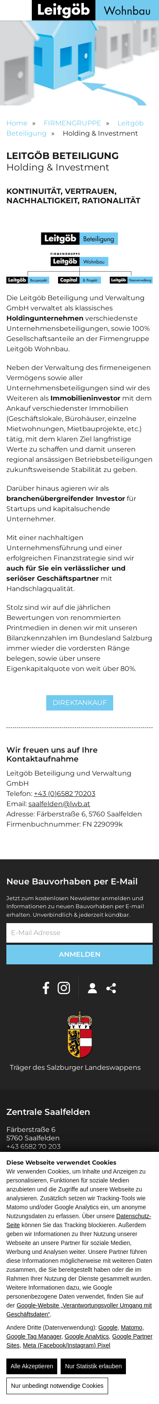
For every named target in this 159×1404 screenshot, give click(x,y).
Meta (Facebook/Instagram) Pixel (66, 1345)
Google (107, 1327)
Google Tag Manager (33, 1336)
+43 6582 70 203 (33, 1147)
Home (17, 123)
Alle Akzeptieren (32, 1366)
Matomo (131, 1327)
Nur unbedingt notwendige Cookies (57, 1385)
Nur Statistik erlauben (93, 1366)
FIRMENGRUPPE (72, 123)
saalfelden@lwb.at (59, 804)
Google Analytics (87, 1336)
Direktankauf (80, 703)
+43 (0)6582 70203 (64, 794)
